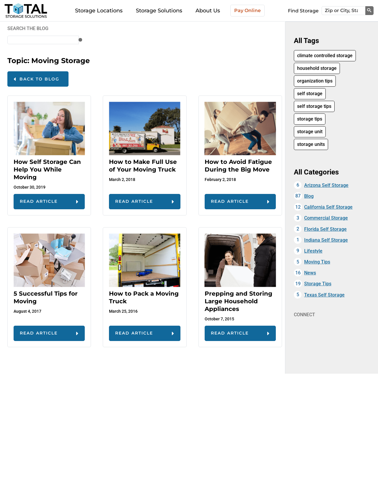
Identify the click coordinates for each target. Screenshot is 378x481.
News (310, 273)
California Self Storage (328, 207)
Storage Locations (99, 10)
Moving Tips (317, 262)
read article (39, 201)
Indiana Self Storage (326, 240)
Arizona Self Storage (326, 185)
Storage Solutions (159, 10)
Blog (309, 196)
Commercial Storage (326, 218)
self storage (309, 93)
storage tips (309, 119)
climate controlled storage (325, 55)
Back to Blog (39, 79)
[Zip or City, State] (344, 10)
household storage (317, 68)
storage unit (309, 131)
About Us (207, 10)
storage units (311, 144)
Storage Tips (317, 283)
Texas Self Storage (324, 295)
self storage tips (314, 106)
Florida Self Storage (325, 229)
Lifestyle (313, 251)
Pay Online (247, 10)
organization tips (315, 81)
